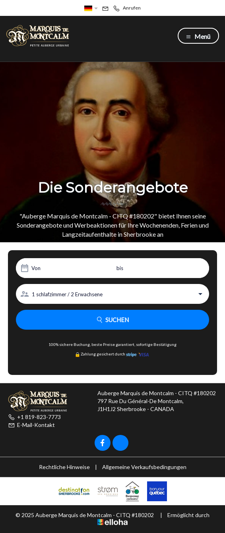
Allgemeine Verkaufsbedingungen (144, 466)
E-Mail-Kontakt (31, 424)
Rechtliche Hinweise (64, 466)
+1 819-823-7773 (34, 416)
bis (119, 268)
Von (36, 268)
